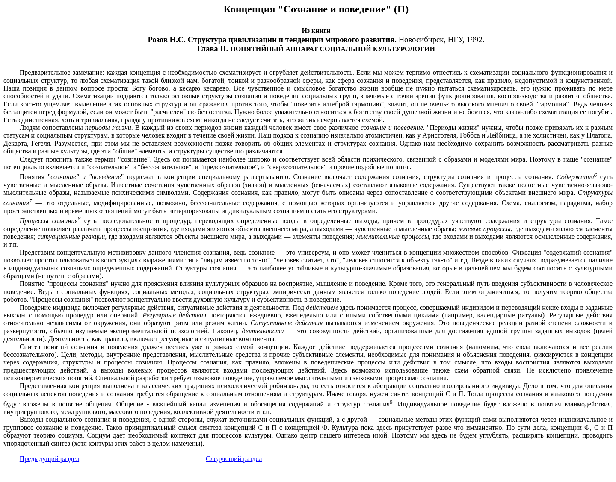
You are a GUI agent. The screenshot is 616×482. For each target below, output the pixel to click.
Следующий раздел (234, 458)
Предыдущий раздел (49, 458)
